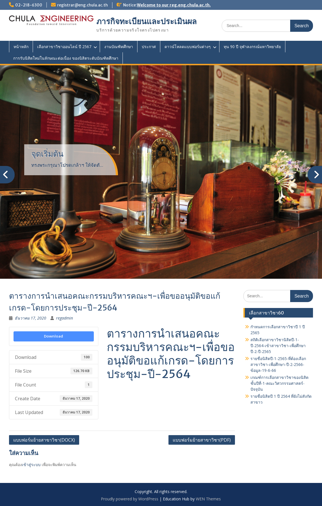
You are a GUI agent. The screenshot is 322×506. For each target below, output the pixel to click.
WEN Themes (208, 498)
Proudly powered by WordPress (129, 498)
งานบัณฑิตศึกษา (118, 46)
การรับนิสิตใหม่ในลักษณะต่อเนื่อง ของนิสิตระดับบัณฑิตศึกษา (65, 58)
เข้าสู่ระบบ (31, 464)
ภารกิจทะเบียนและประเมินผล (146, 21)
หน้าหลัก (21, 46)
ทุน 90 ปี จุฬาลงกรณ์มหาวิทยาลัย (252, 46)
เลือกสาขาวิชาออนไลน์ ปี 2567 (64, 46)
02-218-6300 (28, 5)
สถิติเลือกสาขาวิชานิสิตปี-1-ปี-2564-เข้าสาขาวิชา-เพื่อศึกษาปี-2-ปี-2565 (278, 345)
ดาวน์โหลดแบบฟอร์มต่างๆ (188, 46)
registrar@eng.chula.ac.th (82, 5)
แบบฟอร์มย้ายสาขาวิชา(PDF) (202, 440)
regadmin (64, 318)
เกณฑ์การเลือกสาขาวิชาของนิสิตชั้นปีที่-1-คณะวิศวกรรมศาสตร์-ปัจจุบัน (279, 383)
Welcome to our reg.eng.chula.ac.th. (174, 5)
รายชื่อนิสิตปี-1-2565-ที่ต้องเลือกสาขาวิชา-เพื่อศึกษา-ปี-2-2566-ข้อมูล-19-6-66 (278, 364)
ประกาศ (149, 46)
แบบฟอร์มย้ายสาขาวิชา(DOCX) (44, 440)
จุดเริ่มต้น (47, 154)
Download (53, 336)
